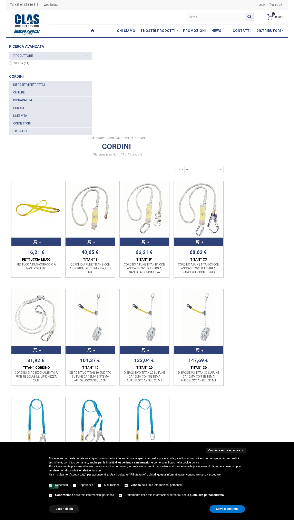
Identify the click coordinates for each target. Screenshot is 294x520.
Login (262, 4)
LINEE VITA (20, 115)
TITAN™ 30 (259, 271)
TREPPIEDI (20, 131)
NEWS (216, 31)
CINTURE (19, 92)
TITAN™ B (156, 163)
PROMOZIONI (194, 31)
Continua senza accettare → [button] (226, 450)
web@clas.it (51, 4)
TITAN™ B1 (208, 163)
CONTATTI (242, 31)
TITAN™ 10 (156, 271)
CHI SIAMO (126, 31)
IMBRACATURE (23, 100)
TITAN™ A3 (105, 379)
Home (156, 45)
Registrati (276, 4)
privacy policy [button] (167, 458)
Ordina (238, 76)
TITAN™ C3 (259, 163)
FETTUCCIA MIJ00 (105, 163)
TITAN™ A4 (156, 379)
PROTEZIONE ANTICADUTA (181, 45)
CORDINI (18, 108)
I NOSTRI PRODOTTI (159, 31)
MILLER (21, 63)
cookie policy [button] (191, 462)
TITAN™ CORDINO (105, 271)
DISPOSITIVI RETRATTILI (29, 84)
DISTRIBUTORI (270, 31)
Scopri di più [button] (64, 508)
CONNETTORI (22, 123)
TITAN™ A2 (208, 379)
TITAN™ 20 (208, 271)
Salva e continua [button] (227, 508)
